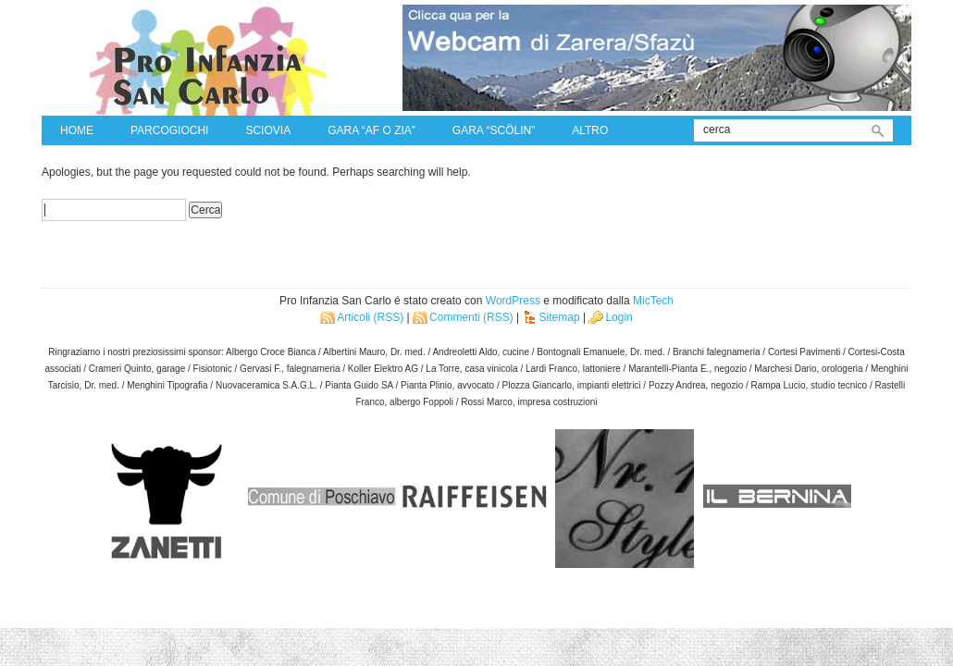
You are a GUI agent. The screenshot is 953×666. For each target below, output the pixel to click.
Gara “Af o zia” (371, 130)
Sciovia (268, 130)
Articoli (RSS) (370, 317)
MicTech (653, 300)
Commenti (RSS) (471, 317)
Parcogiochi (169, 130)
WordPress (513, 300)
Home (76, 130)
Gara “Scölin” (493, 130)
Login (618, 317)
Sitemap (559, 317)
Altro (590, 130)
